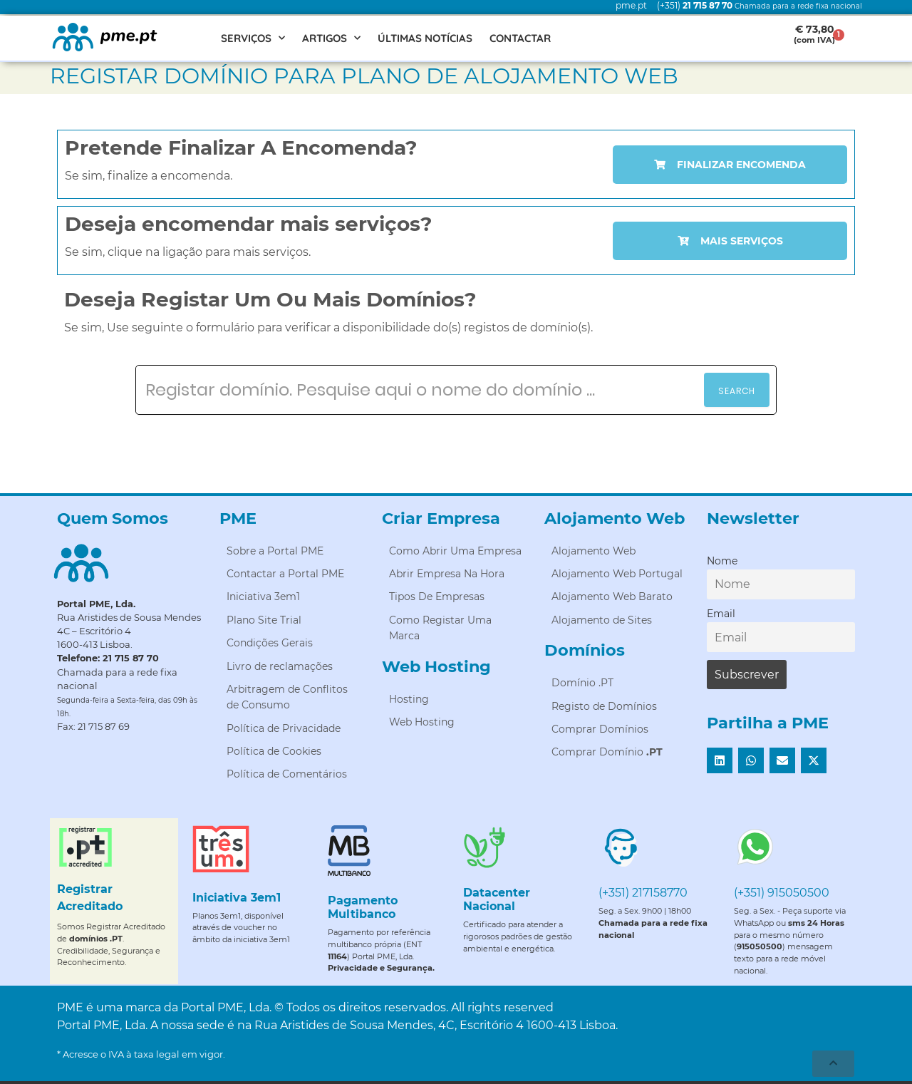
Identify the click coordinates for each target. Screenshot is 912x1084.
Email (721, 613)
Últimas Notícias (425, 38)
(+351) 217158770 (643, 892)
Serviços (253, 38)
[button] (719, 760)
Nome (722, 560)
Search (736, 391)
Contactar (520, 38)
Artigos (331, 38)
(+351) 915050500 (781, 892)
